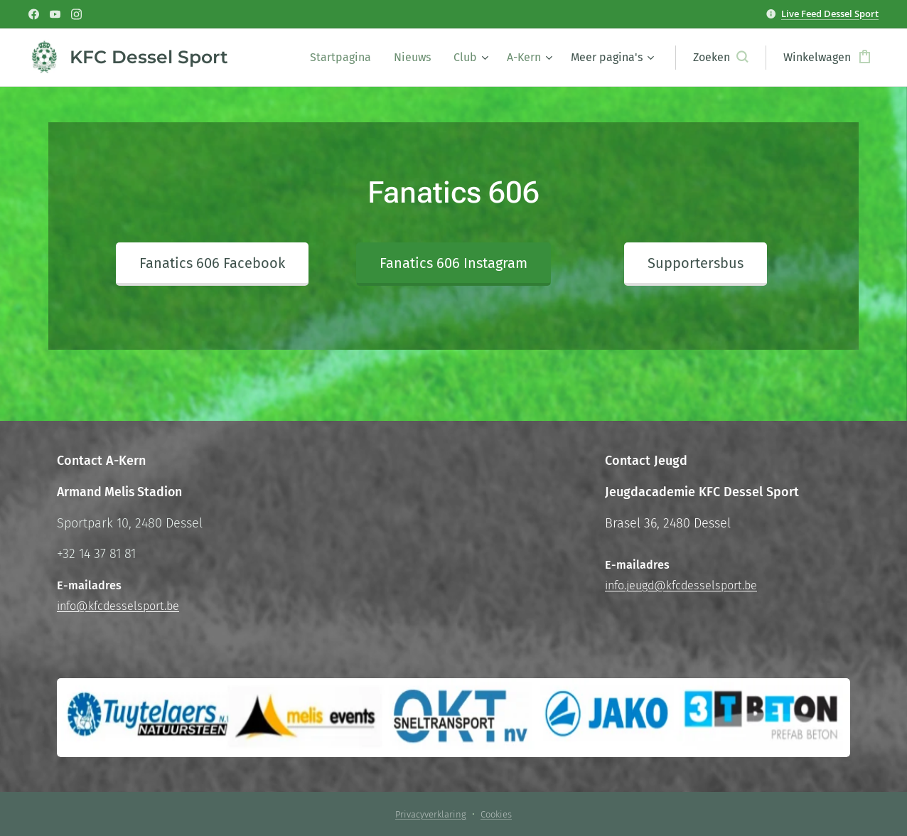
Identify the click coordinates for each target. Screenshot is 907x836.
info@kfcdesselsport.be (118, 606)
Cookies (496, 814)
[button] (720, 57)
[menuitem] (344, 57)
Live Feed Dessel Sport (830, 13)
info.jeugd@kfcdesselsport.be (681, 585)
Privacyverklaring (430, 814)
